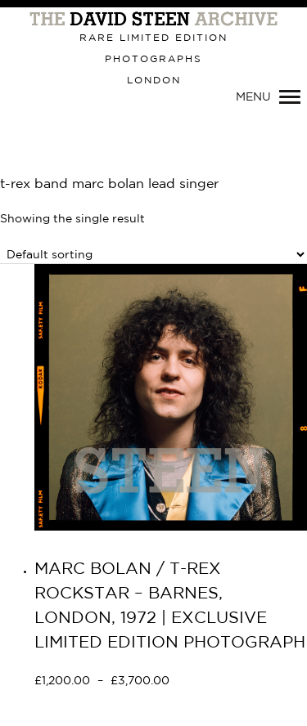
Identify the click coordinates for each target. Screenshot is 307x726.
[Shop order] (153, 254)
